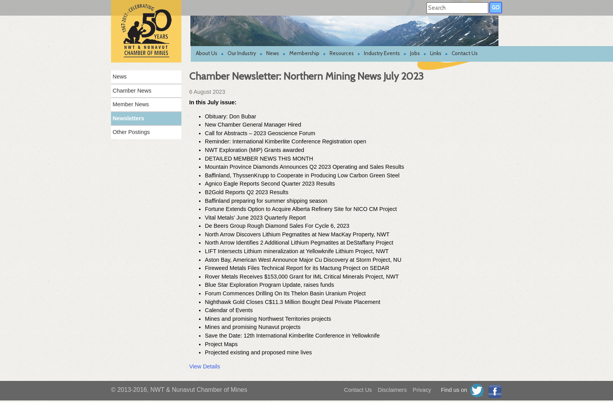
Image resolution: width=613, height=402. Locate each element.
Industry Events (382, 53)
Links (435, 53)
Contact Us (465, 53)
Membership (304, 53)
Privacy (422, 390)
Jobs (415, 53)
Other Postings (131, 132)
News (272, 53)
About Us (206, 53)
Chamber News (132, 91)
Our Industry (242, 53)
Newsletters (128, 118)
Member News (131, 104)
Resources (342, 53)
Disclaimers (392, 390)
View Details (204, 366)
